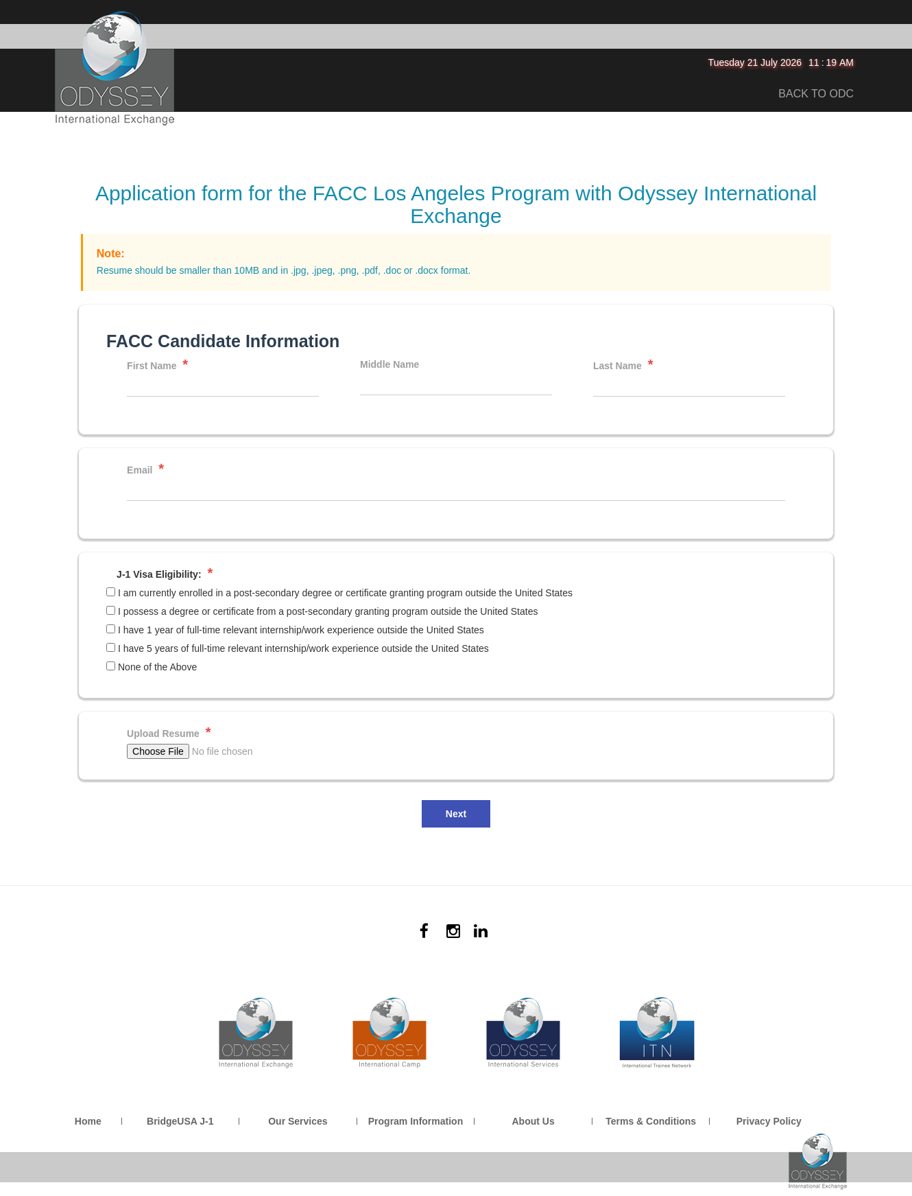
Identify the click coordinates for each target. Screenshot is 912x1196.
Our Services (297, 1121)
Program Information (415, 1121)
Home (88, 1121)
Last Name (623, 364)
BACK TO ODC (816, 93)
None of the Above (157, 666)
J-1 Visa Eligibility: (165, 573)
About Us (533, 1121)
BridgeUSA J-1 (180, 1121)
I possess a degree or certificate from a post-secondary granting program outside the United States (328, 611)
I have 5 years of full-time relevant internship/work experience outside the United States (303, 648)
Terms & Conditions (650, 1121)
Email (145, 469)
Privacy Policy (769, 1121)
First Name (157, 364)
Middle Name (389, 364)
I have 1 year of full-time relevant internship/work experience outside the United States (301, 629)
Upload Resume (169, 732)
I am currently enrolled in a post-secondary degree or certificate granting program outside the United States (345, 592)
